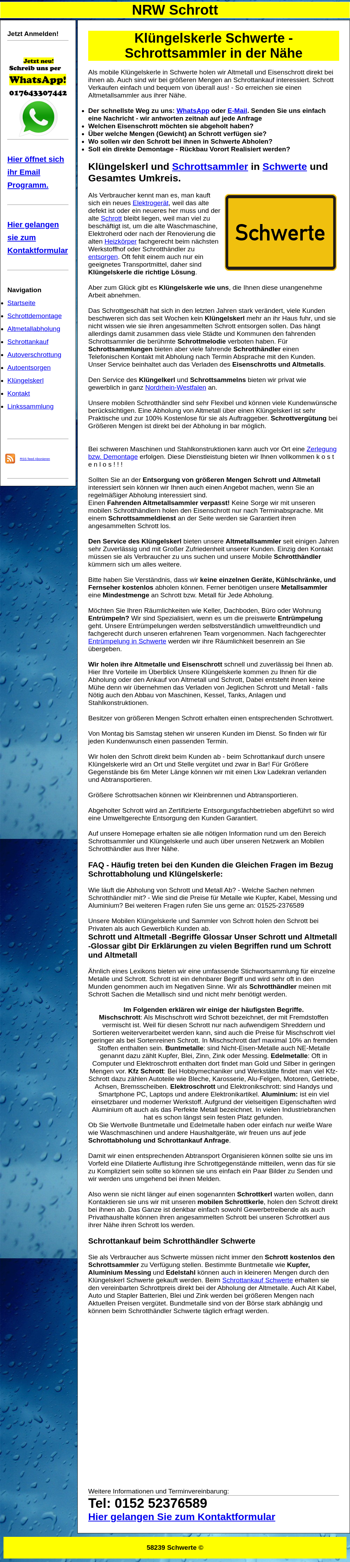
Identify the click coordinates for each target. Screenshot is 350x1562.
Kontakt (18, 393)
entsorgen (103, 256)
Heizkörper (121, 241)
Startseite (21, 303)
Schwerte (284, 166)
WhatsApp (192, 110)
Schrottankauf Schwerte (257, 1280)
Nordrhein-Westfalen (175, 387)
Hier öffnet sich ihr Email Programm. (35, 172)
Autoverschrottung (34, 354)
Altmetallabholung (33, 328)
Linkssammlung (30, 406)
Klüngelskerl (25, 380)
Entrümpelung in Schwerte (127, 641)
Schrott (111, 218)
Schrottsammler (210, 166)
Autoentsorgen (29, 367)
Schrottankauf (27, 341)
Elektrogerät (151, 203)
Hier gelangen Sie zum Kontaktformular (181, 1516)
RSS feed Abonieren (35, 459)
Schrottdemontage (34, 315)
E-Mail (237, 110)
